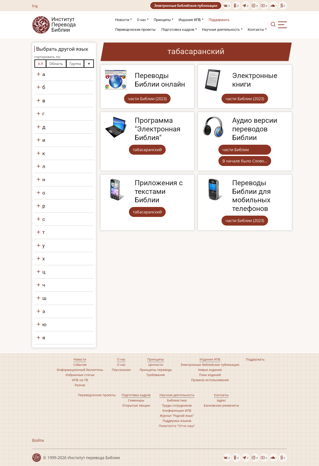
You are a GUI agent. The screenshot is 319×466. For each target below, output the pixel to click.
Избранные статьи (80, 375)
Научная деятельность (221, 29)
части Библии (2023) (147, 98)
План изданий (210, 375)
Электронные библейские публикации (185, 5)
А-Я (40, 63)
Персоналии (121, 370)
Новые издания (210, 370)
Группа (75, 63)
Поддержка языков (177, 421)
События (80, 365)
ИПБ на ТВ (80, 380)
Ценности (155, 365)
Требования (155, 375)
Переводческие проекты (135, 29)
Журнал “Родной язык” (177, 415)
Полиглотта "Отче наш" (177, 426)
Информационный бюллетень (80, 370)
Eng (35, 6)
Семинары (136, 400)
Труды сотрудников (177, 405)
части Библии (235, 149)
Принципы (162, 20)
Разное (80, 385)
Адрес (221, 400)
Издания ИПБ (190, 20)
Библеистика (177, 400)
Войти (38, 440)
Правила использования (210, 380)
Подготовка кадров (177, 29)
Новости (122, 20)
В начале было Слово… (244, 161)
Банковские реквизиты (221, 405)
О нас (141, 20)
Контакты (256, 29)
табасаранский (147, 149)
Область (56, 63)
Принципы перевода (156, 370)
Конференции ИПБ (176, 410)
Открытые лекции (136, 405)
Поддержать (219, 20)
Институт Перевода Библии (63, 25)
